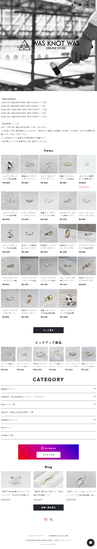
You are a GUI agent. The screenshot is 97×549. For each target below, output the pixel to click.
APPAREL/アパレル (9, 420)
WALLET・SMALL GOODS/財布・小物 (17, 412)
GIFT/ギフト (6, 428)
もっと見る (48, 330)
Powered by (48, 544)
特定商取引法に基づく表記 (58, 536)
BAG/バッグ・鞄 (8, 404)
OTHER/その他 (7, 435)
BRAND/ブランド (8, 389)
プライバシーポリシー (37, 536)
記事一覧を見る (48, 507)
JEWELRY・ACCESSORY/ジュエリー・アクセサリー (23, 397)
